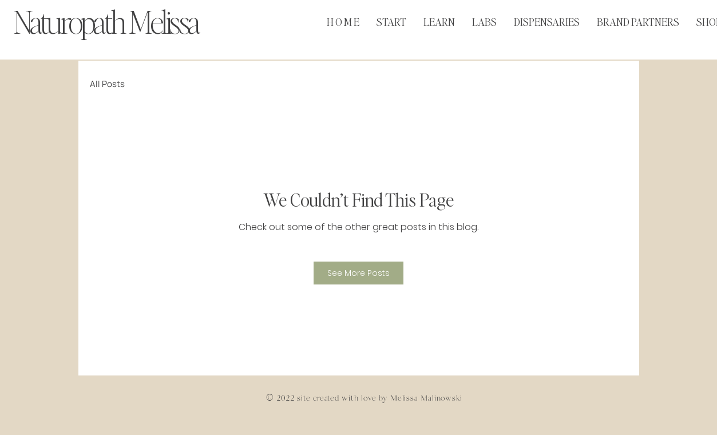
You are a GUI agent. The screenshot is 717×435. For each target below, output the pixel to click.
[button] (439, 18)
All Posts (107, 84)
